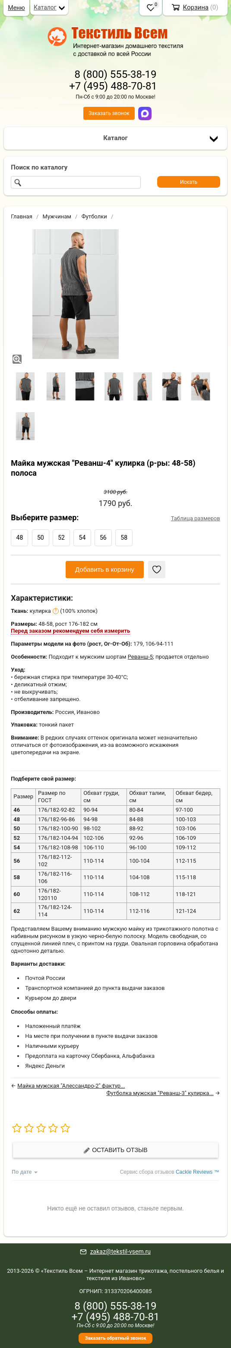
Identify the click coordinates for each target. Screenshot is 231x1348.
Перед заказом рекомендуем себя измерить (70, 631)
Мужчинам (57, 216)
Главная (21, 216)
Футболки (94, 216)
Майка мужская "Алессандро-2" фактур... (71, 1085)
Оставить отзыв (115, 1150)
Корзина (196, 7)
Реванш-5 (140, 656)
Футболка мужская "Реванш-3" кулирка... (159, 1093)
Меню (16, 7)
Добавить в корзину (104, 569)
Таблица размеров (195, 518)
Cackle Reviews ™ (197, 1172)
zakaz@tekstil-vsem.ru (120, 1251)
